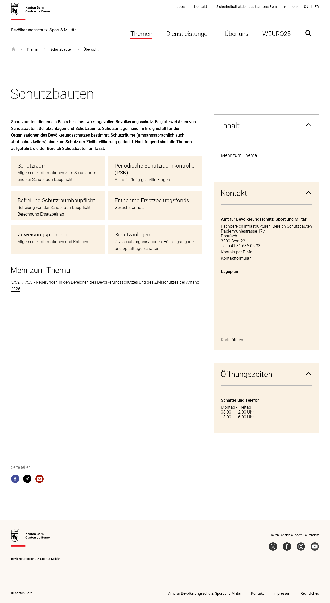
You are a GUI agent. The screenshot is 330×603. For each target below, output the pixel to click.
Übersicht (91, 49)
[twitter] (27, 480)
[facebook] (15, 480)
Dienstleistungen (188, 33)
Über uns (237, 33)
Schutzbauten (61, 49)
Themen (141, 33)
